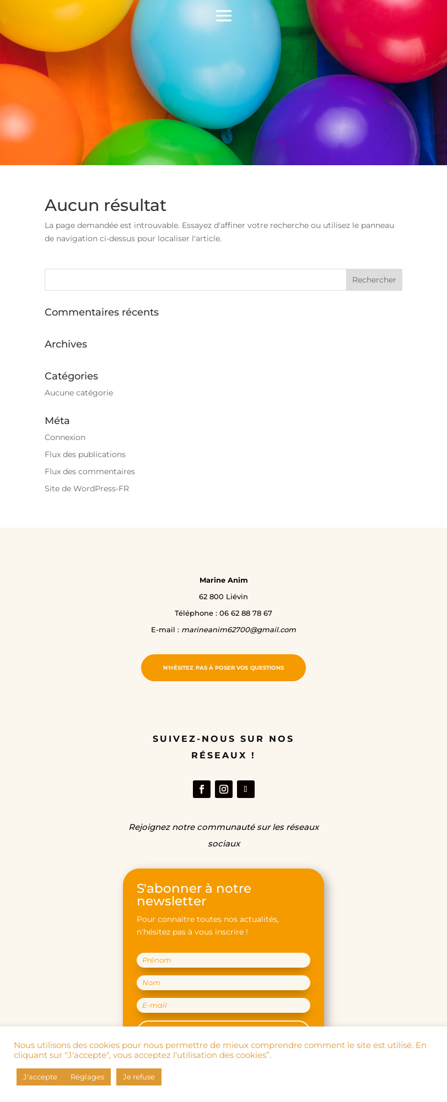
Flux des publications (85, 454)
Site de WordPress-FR (87, 488)
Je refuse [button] (139, 1076)
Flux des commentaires (90, 471)
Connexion (65, 437)
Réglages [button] (87, 1076)
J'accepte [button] (40, 1076)
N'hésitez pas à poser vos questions (223, 667)
